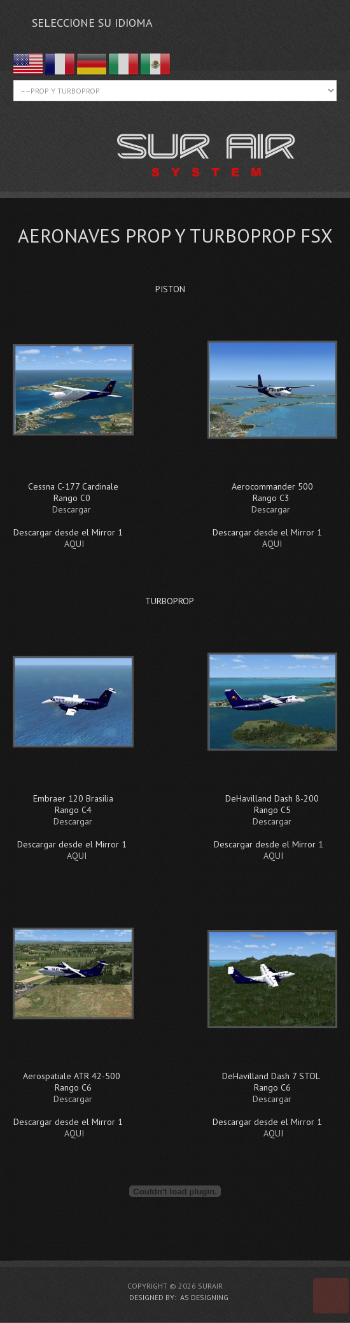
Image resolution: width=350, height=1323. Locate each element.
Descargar (71, 509)
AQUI (74, 543)
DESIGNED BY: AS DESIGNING (175, 1297)
